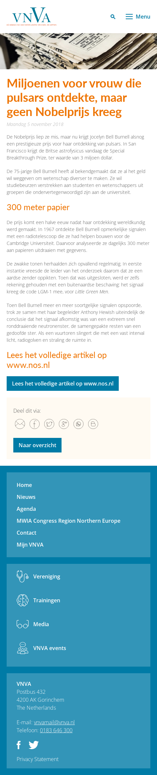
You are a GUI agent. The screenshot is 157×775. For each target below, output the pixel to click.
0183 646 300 (56, 730)
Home (24, 485)
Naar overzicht (37, 445)
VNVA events (49, 648)
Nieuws (26, 497)
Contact (26, 532)
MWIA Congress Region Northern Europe (68, 520)
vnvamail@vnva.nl (54, 722)
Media (41, 624)
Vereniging (46, 576)
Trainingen (46, 600)
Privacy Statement (38, 759)
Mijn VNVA (30, 544)
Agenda (26, 508)
